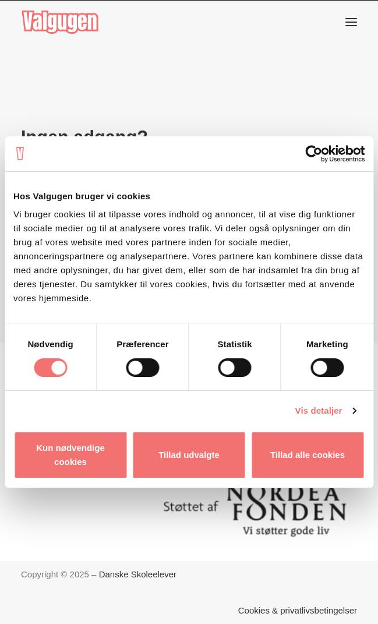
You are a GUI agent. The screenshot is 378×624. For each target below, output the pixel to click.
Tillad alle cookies (307, 455)
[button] (351, 22)
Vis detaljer (318, 410)
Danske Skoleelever (137, 574)
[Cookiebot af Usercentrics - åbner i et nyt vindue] (314, 154)
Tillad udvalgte (189, 455)
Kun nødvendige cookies (70, 455)
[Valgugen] (60, 22)
